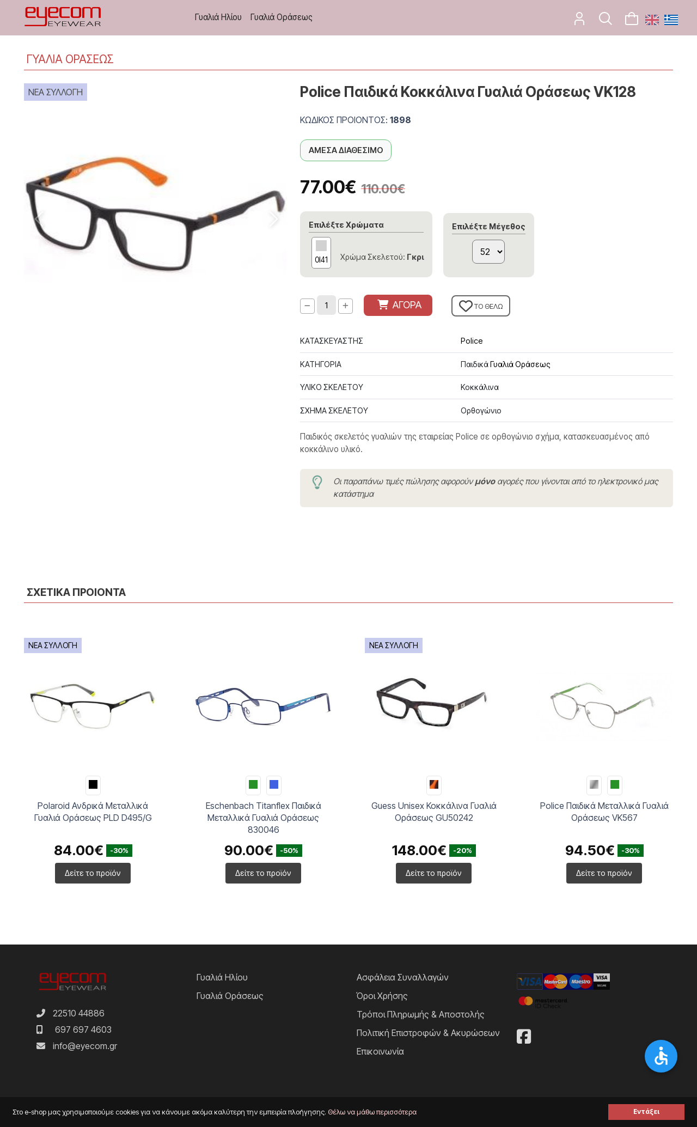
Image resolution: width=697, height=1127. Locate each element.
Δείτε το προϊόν (93, 873)
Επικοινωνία (380, 1051)
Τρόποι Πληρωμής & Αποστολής (421, 1014)
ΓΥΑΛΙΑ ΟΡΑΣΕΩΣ (70, 59)
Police (472, 340)
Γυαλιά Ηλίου (218, 17)
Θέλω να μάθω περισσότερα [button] (372, 1112)
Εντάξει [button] (646, 1112)
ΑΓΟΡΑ (399, 304)
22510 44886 (79, 1013)
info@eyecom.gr (85, 1045)
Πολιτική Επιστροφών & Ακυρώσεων (428, 1032)
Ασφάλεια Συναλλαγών (403, 977)
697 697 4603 (83, 1029)
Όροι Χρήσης (382, 995)
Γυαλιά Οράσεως (281, 17)
